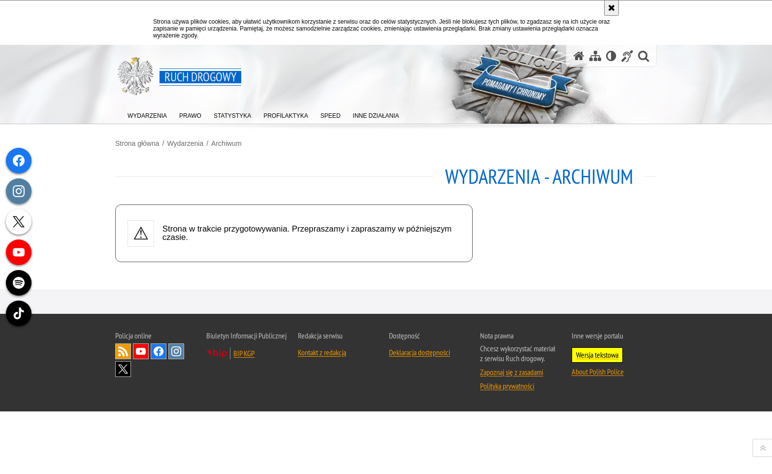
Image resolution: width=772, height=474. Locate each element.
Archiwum (226, 143)
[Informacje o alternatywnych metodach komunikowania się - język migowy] (627, 56)
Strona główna (137, 143)
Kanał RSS (123, 455)
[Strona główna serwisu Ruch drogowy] (579, 56)
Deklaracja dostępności (419, 456)
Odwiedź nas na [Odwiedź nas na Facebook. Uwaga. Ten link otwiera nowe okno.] (158, 455)
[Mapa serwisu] (595, 56)
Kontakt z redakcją (322, 456)
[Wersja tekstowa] (611, 56)
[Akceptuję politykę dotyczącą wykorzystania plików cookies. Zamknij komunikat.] (611, 8)
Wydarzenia (185, 143)
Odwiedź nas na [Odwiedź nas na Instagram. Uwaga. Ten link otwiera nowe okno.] (176, 455)
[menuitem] (147, 113)
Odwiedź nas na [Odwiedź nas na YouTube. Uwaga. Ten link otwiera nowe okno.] (141, 455)
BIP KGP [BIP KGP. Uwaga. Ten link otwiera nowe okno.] (244, 457)
